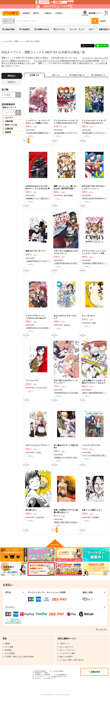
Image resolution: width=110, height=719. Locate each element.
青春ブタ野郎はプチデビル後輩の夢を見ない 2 (66, 521)
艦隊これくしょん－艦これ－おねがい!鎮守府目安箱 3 (66, 190)
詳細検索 (103, 21)
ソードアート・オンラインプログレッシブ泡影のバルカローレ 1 (37, 125)
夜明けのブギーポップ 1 (35, 255)
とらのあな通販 (6, 41)
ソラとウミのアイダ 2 (91, 454)
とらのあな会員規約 (42, 685)
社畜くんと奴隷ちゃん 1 (92, 520)
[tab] (55, 76)
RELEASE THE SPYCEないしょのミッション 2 (93, 190)
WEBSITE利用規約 (42, 683)
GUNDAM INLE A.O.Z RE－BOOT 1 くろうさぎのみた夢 (37, 190)
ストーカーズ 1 (31, 388)
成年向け (36, 13)
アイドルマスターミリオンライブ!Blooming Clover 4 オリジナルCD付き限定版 (66, 125)
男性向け (47, 13)
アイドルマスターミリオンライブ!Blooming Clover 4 (94, 123)
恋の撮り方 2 (30, 520)
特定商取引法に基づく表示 (45, 695)
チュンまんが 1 (88, 322)
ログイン (99, 13)
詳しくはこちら (101, 640)
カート (44, 143)
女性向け (58, 13)
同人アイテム (59, 29)
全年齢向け (27, 13)
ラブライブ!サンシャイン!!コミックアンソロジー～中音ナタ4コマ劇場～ (94, 257)
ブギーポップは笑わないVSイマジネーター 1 (66, 256)
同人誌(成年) (24, 29)
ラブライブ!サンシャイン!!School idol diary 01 (35, 323)
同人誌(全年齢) (8, 29)
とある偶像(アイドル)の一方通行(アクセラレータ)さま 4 (93, 389)
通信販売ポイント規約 (43, 688)
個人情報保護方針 (42, 692)
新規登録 (92, 13)
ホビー (91, 29)
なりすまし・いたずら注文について (48, 697)
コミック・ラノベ (76, 29)
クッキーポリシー (61, 692)
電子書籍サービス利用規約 (45, 690)
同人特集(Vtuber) (41, 29)
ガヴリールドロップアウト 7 (37, 454)
